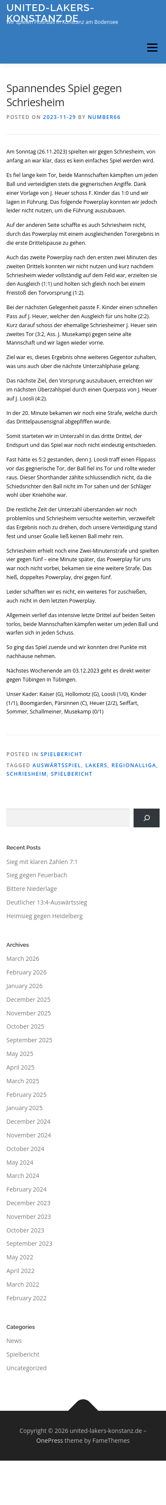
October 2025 (25, 1026)
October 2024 (25, 1149)
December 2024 (28, 1121)
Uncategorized (26, 1368)
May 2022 (19, 1257)
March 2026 (22, 958)
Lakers (96, 765)
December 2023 (28, 1203)
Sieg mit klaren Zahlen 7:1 (42, 862)
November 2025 (28, 1013)
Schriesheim (26, 773)
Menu (152, 47)
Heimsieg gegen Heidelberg (44, 916)
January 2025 (24, 1108)
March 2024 (22, 1176)
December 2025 (28, 999)
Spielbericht (61, 754)
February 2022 (26, 1298)
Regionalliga (133, 765)
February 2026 (26, 972)
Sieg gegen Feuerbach (36, 875)
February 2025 (26, 1094)
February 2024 (26, 1189)
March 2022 (22, 1284)
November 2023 (28, 1216)
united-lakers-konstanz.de (50, 12)
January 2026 (24, 986)
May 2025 (19, 1054)
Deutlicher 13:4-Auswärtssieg (46, 902)
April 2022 (20, 1271)
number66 (104, 117)
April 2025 (20, 1067)
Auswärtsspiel (56, 765)
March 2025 (22, 1081)
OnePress (49, 1440)
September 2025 (29, 1040)
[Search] (147, 818)
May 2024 (19, 1162)
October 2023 (25, 1230)
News (14, 1341)
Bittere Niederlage (31, 888)
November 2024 (28, 1135)
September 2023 (29, 1243)
